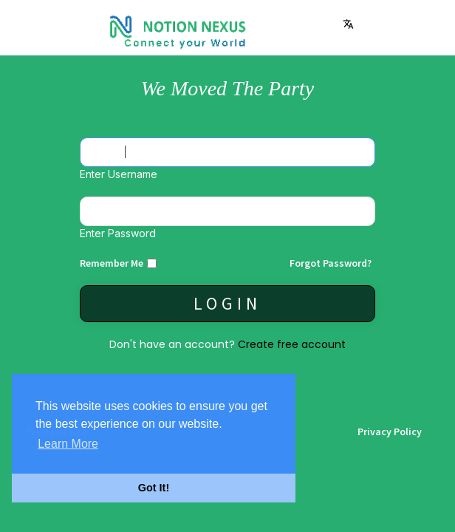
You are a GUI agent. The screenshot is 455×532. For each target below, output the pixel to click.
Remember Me (111, 263)
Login (227, 303)
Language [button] (348, 24)
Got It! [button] (153, 488)
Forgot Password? (331, 263)
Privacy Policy (390, 431)
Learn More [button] (68, 443)
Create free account (292, 344)
